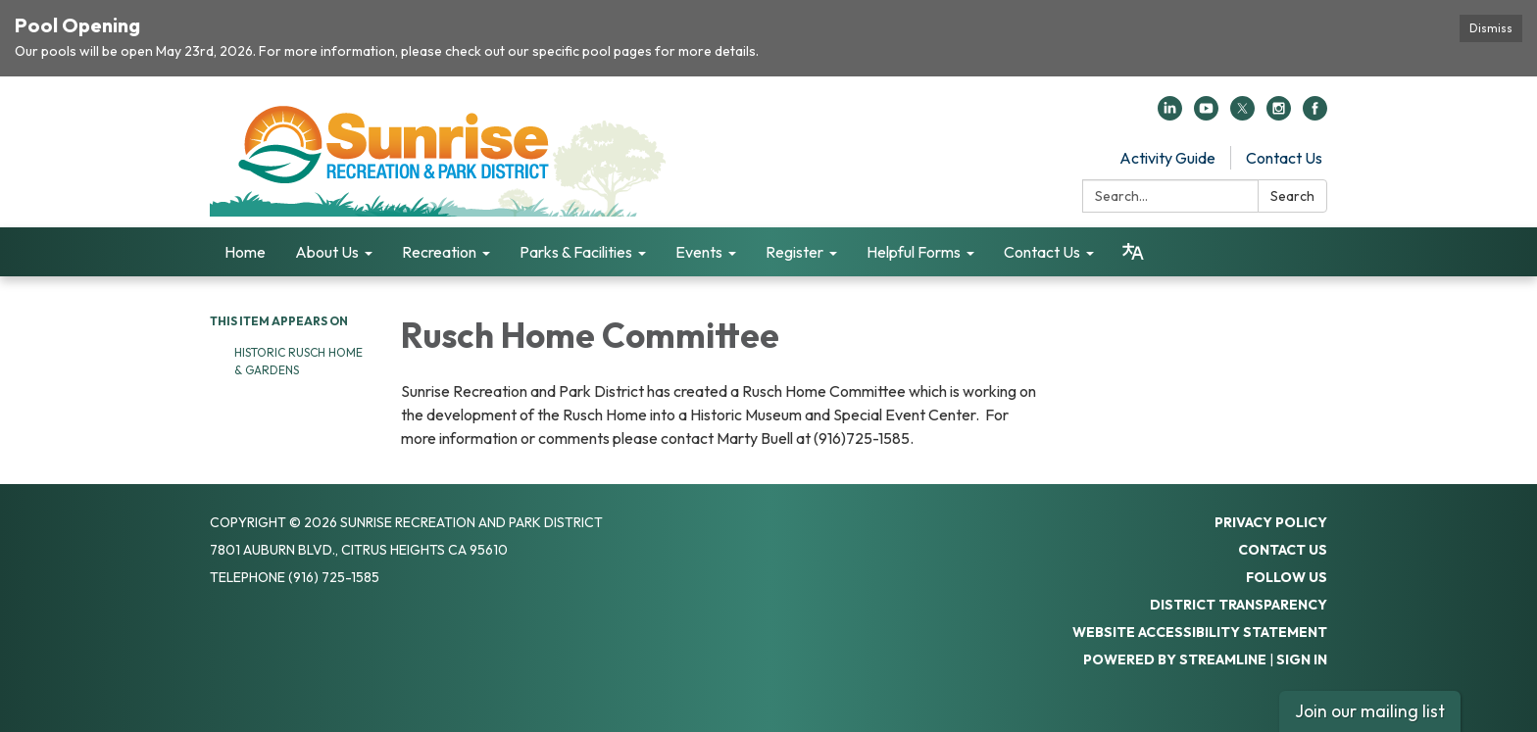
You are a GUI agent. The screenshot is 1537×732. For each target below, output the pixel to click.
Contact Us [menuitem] (1042, 252)
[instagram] (1278, 114)
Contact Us (1284, 158)
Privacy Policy (1271, 522)
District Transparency (1238, 604)
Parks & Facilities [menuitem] (576, 252)
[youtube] (1206, 114)
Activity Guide (1167, 158)
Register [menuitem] (794, 252)
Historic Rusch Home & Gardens (298, 361)
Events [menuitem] (698, 252)
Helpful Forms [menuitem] (914, 252)
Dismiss (1490, 28)
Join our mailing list (1370, 711)
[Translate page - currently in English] (1133, 251)
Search (1292, 196)
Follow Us (1286, 577)
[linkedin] (1170, 114)
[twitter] (1242, 114)
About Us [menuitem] (327, 252)
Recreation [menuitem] (439, 252)
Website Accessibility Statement (1199, 632)
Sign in (1301, 659)
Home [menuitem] (245, 252)
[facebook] (1315, 114)
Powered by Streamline (1174, 659)
